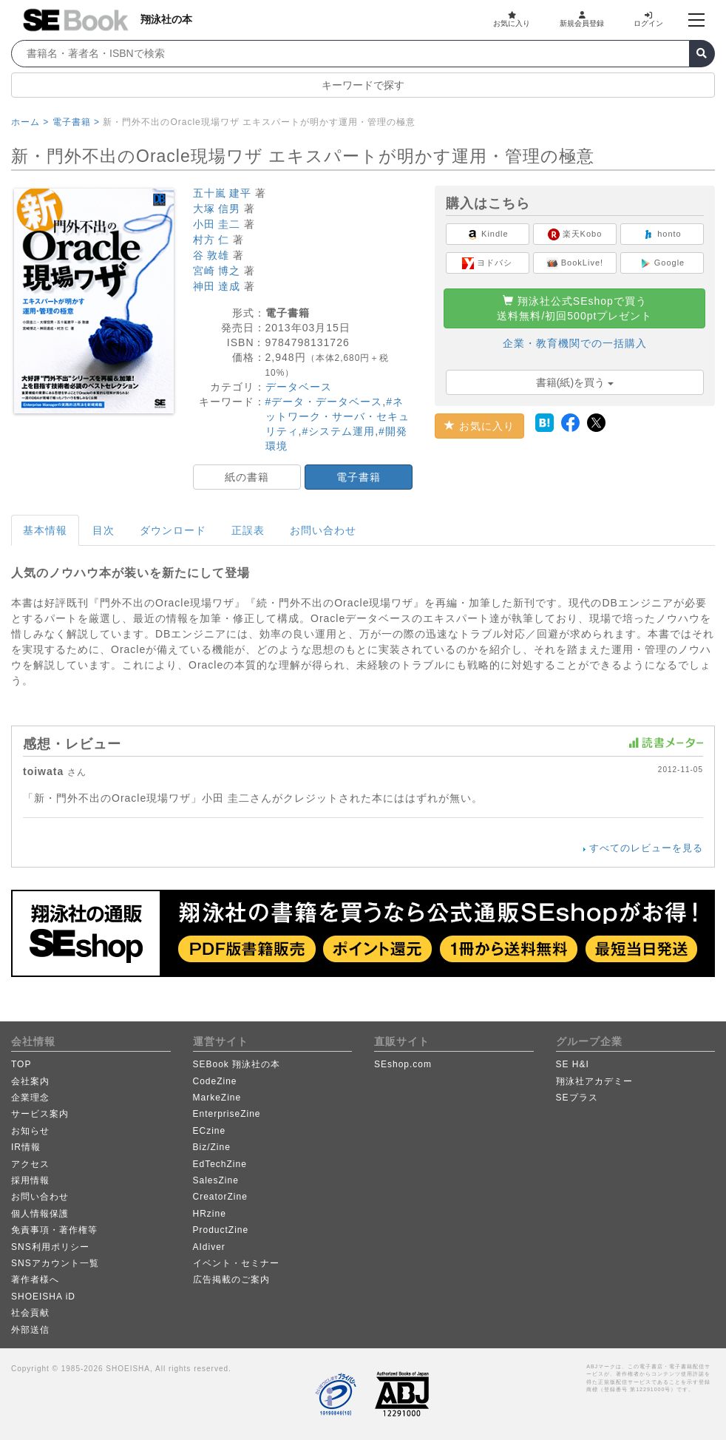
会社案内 (30, 1081)
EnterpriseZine (227, 1114)
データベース (298, 387)
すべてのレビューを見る (646, 847)
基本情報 (45, 530)
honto (662, 234)
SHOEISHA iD (43, 1296)
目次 (103, 530)
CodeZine (215, 1081)
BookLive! (574, 263)
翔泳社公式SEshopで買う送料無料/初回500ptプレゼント (574, 308)
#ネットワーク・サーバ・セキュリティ (337, 416)
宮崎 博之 (217, 271)
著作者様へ (35, 1279)
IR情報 (26, 1147)
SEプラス (577, 1097)
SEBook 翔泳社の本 (237, 1064)
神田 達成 (217, 286)
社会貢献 (30, 1313)
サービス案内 (40, 1114)
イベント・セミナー (236, 1263)
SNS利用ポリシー (50, 1247)
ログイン (648, 19)
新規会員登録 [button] (582, 19)
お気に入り (511, 19)
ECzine (209, 1131)
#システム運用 (338, 431)
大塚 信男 (217, 208)
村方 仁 (211, 240)
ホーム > (30, 122)
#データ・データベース (324, 402)
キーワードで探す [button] (363, 85)
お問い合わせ (323, 530)
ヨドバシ (487, 263)
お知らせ (30, 1131)
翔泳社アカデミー (594, 1081)
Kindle (488, 234)
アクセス (30, 1164)
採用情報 (30, 1180)
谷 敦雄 (211, 255)
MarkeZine (217, 1097)
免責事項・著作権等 (54, 1230)
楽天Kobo (575, 234)
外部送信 (30, 1330)
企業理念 (30, 1097)
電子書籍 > (76, 122)
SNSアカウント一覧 (55, 1263)
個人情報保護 (40, 1214)
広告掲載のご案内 (231, 1279)
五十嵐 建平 (222, 193)
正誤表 (248, 530)
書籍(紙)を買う (575, 382)
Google (662, 263)
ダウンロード (173, 530)
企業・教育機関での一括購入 (575, 343)
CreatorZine (220, 1196)
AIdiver (209, 1247)
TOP (21, 1064)
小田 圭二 (217, 224)
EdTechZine (220, 1164)
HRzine (209, 1214)
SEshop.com (403, 1064)
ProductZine (221, 1230)
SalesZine (216, 1180)
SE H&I (572, 1064)
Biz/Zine (212, 1147)
